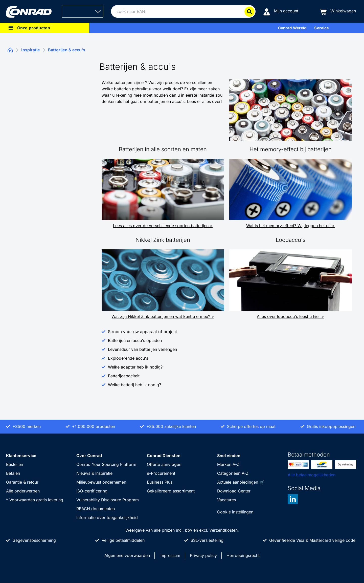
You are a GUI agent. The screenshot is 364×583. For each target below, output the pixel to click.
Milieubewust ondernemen (101, 482)
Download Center (234, 490)
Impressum (170, 555)
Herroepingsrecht (243, 555)
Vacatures (226, 499)
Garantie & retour (22, 482)
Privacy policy (203, 555)
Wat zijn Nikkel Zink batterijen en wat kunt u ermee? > (162, 316)
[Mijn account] (280, 11)
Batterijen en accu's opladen (135, 340)
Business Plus (159, 482)
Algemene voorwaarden (127, 555)
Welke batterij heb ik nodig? (134, 384)
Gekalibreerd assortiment (171, 490)
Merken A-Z (228, 464)
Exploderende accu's (128, 358)
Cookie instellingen (235, 511)
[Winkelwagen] (338, 11)
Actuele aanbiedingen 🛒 (240, 482)
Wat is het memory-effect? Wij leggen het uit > (290, 225)
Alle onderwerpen (23, 490)
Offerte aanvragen (164, 464)
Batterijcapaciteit (124, 375)
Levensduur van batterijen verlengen (142, 349)
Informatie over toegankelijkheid (107, 517)
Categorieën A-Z (232, 473)
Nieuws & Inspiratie (94, 473)
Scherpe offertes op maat (251, 426)
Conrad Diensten (163, 455)
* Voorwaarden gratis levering (34, 499)
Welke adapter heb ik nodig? (135, 367)
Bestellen (14, 464)
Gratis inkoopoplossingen (331, 426)
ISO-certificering (91, 490)
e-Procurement (161, 473)
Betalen (13, 473)
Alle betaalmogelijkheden (311, 474)
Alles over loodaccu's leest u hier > (290, 316)
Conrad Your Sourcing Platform (106, 464)
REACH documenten (95, 508)
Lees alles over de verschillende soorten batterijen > (163, 225)
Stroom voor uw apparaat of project (142, 331)
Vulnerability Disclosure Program (107, 499)
